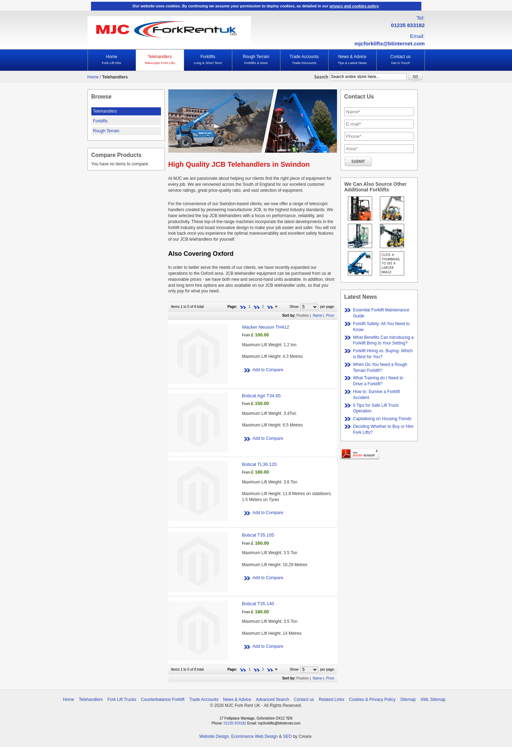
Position (302, 315)
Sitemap (408, 699)
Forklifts (208, 59)
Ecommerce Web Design (254, 736)
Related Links (331, 699)
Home (112, 59)
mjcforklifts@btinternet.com (390, 43)
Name (317, 315)
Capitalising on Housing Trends (382, 418)
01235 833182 (408, 25)
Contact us (400, 59)
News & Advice (352, 59)
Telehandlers (160, 59)
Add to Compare (268, 369)
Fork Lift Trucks (122, 699)
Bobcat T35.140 (258, 603)
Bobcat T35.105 (258, 535)
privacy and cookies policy (354, 6)
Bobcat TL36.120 (259, 464)
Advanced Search (272, 699)
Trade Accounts (304, 59)
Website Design (214, 736)
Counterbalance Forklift (162, 699)
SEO (287, 736)
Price (330, 315)
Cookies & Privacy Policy (372, 699)
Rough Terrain (256, 59)
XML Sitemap (433, 699)
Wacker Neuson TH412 (265, 327)
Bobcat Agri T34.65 (261, 395)
